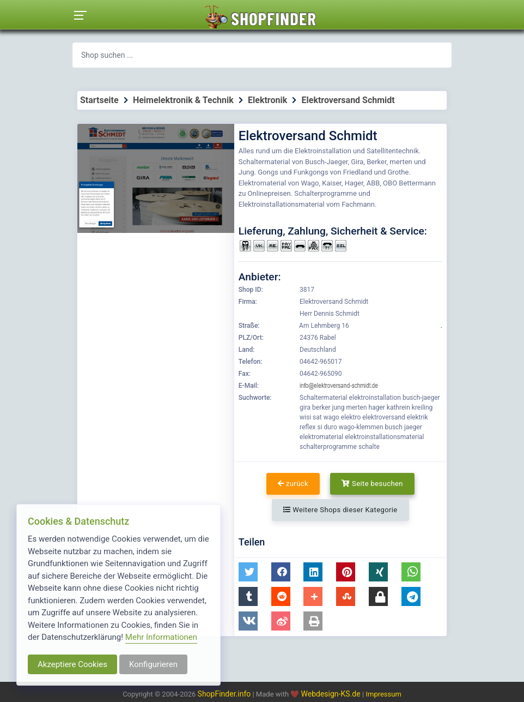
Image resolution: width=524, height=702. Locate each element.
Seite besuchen (372, 483)
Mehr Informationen (161, 637)
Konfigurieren (153, 664)
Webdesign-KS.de (332, 693)
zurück (293, 483)
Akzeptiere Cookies (72, 664)
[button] (248, 571)
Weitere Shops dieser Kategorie (340, 510)
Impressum (383, 694)
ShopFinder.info (224, 693)
